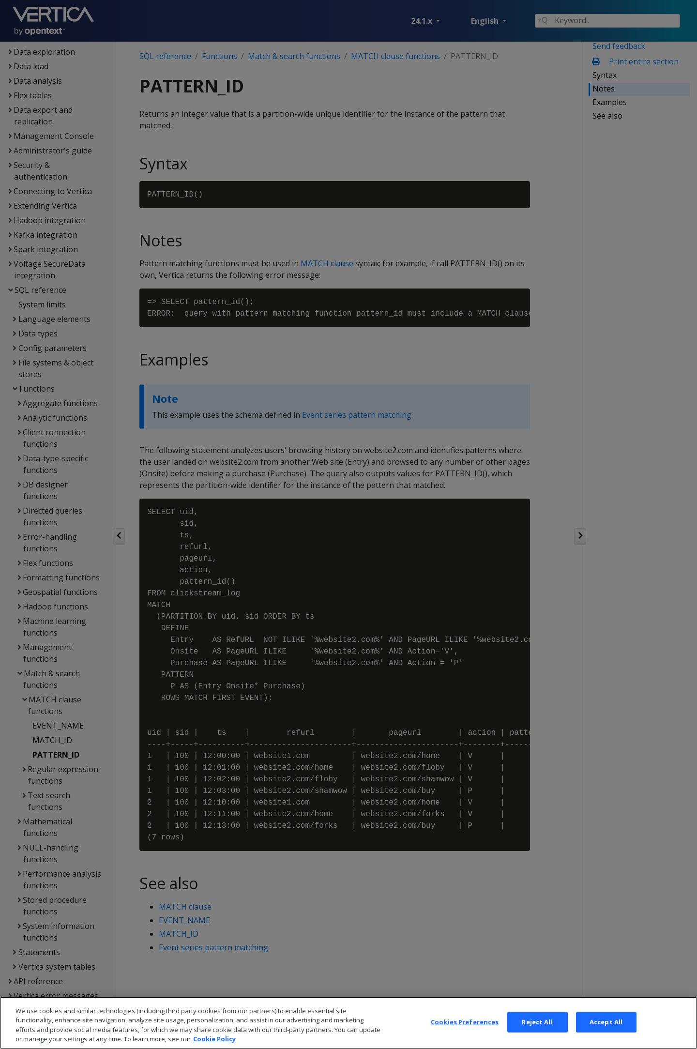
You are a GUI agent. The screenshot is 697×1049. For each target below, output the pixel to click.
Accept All (606, 1032)
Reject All (537, 1032)
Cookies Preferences (465, 1032)
